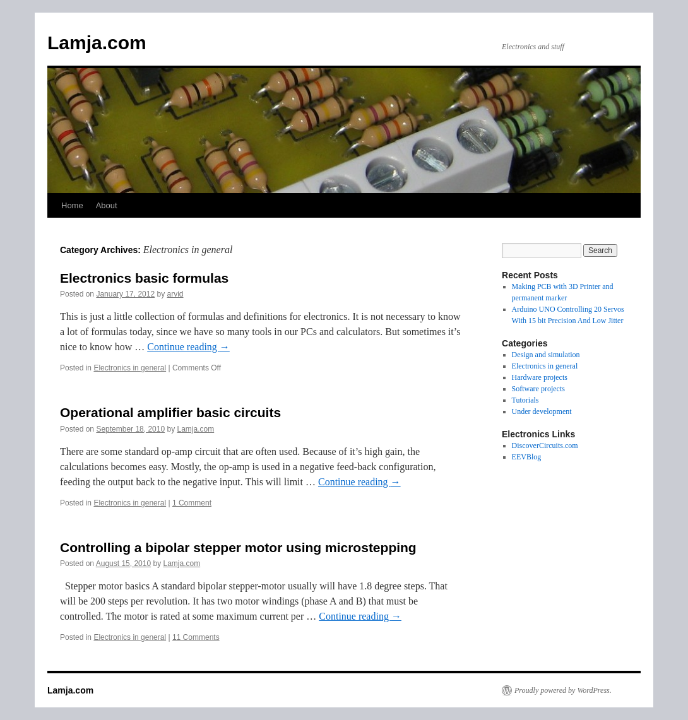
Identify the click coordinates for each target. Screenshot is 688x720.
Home (72, 205)
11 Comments (196, 637)
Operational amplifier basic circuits (170, 412)
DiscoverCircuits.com (545, 445)
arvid (175, 294)
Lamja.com (96, 42)
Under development (542, 411)
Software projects (538, 388)
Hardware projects (539, 377)
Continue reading (188, 346)
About (106, 205)
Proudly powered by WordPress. (563, 690)
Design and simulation (546, 354)
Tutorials (525, 400)
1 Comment (191, 503)
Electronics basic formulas (144, 278)
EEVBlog (527, 456)
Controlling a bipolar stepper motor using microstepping (238, 547)
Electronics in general (129, 367)
